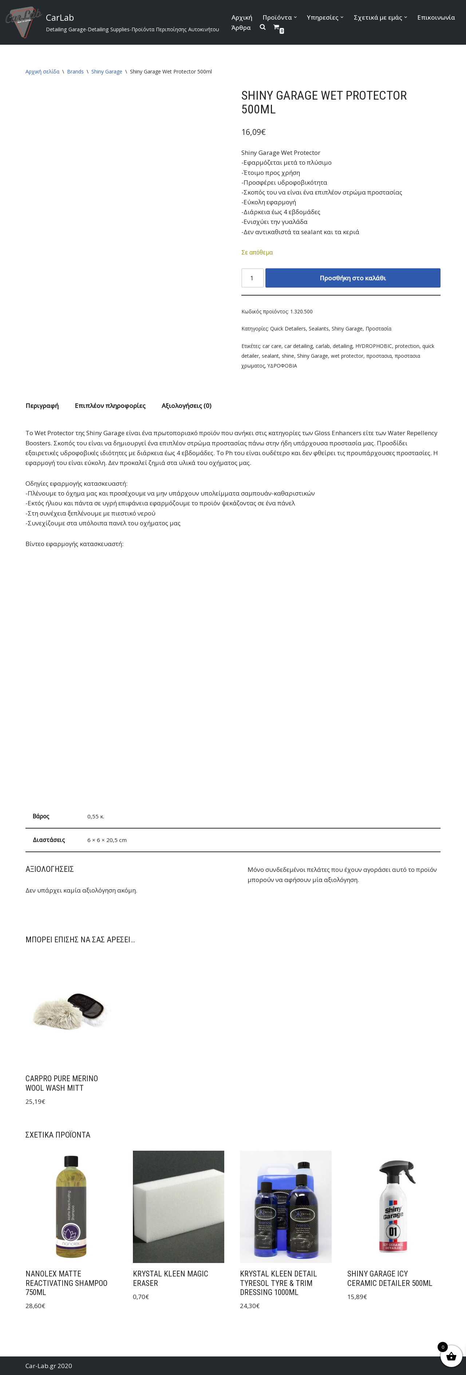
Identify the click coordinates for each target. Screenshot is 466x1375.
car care (271, 345)
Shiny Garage (106, 71)
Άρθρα (241, 27)
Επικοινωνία (436, 17)
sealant (270, 355)
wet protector (347, 355)
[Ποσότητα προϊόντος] (252, 278)
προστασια (379, 355)
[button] (295, 17)
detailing (342, 345)
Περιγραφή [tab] (42, 405)
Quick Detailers (288, 328)
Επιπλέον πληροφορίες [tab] (110, 405)
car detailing (298, 345)
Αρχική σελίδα (42, 71)
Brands (75, 71)
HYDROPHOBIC (373, 345)
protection (407, 345)
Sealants (319, 328)
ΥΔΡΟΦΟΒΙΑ (282, 365)
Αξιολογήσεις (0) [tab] (186, 405)
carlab (323, 345)
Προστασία (378, 328)
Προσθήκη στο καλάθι (353, 278)
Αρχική (242, 17)
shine (288, 355)
